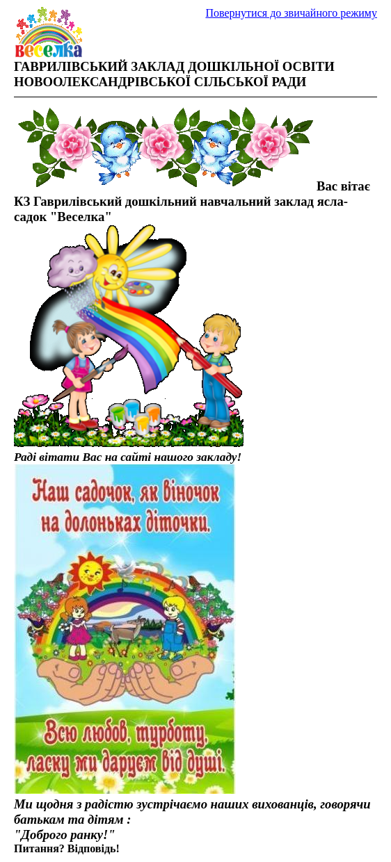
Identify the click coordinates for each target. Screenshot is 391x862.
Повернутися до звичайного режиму (291, 13)
